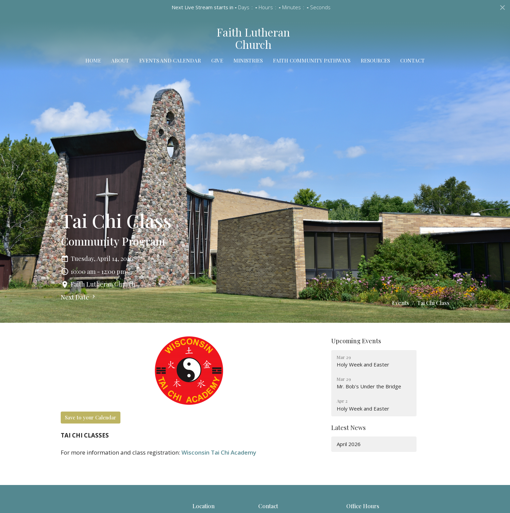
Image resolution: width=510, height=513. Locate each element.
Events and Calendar (170, 60)
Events (400, 302)
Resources (375, 60)
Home (93, 60)
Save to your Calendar (90, 417)
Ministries (248, 60)
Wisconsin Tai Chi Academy (218, 452)
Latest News (348, 428)
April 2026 (349, 444)
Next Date (79, 297)
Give (217, 60)
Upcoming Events (356, 341)
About (120, 60)
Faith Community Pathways (311, 60)
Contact (412, 60)
